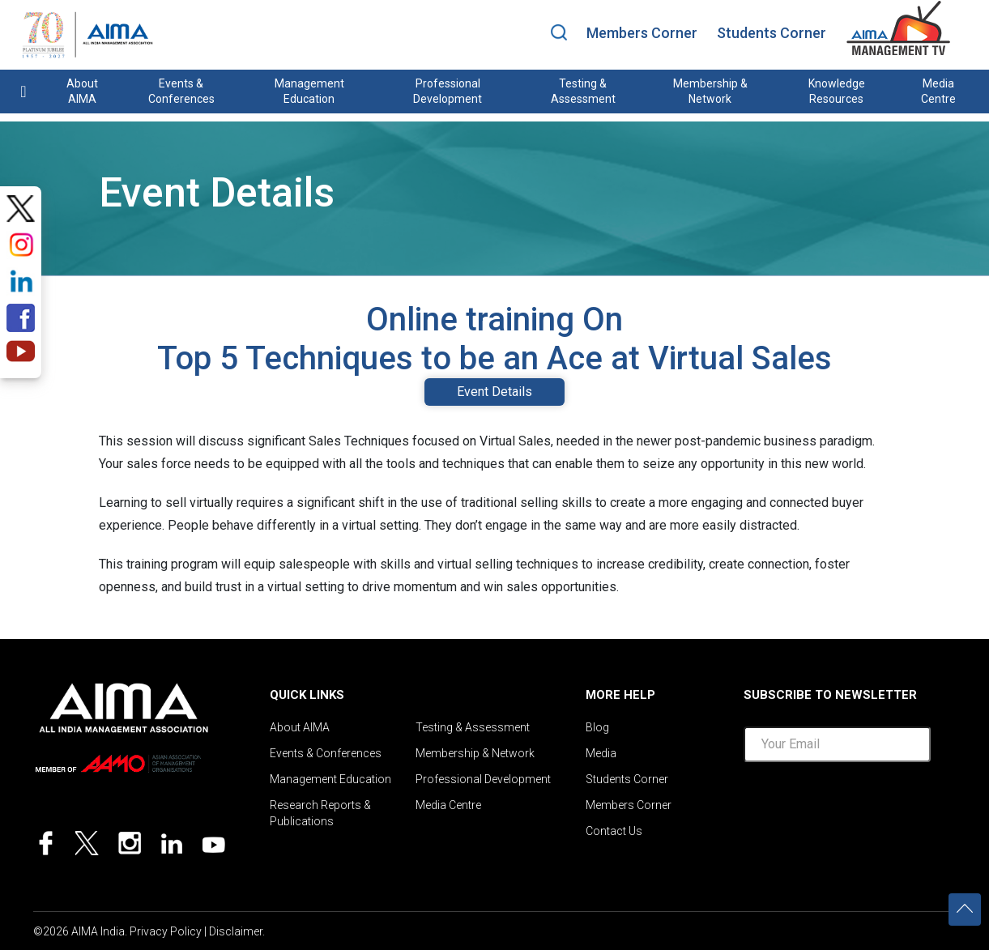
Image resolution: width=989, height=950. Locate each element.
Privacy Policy (166, 931)
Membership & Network (710, 91)
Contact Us (614, 830)
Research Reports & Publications (320, 813)
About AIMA (82, 91)
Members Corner (641, 32)
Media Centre (938, 91)
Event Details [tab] (494, 391)
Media (601, 753)
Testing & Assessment (583, 91)
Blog (597, 727)
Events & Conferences (181, 91)
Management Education (309, 91)
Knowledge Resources (836, 91)
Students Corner (771, 32)
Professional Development (447, 91)
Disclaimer (235, 931)
